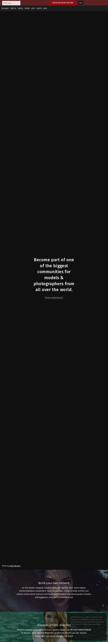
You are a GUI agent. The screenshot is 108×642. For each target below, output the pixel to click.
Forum (27, 8)
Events (39, 8)
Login (80, 3)
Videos (20, 8)
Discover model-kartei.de (54, 298)
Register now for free (63, 3)
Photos (13, 8)
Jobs (33, 8)
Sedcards (5, 8)
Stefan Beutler (15, 566)
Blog (45, 8)
